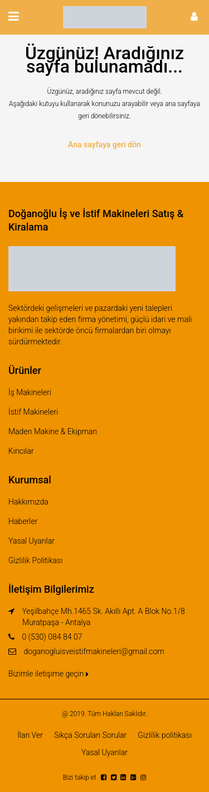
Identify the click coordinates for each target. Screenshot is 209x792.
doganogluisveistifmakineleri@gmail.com (93, 651)
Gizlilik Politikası (35, 560)
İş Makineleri (29, 392)
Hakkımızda (28, 501)
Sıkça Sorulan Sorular (90, 735)
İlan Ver (30, 735)
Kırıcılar (20, 451)
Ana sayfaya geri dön (104, 144)
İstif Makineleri (33, 411)
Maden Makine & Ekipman (52, 431)
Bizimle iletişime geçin (48, 673)
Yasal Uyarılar (31, 540)
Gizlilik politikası (165, 735)
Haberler (22, 521)
